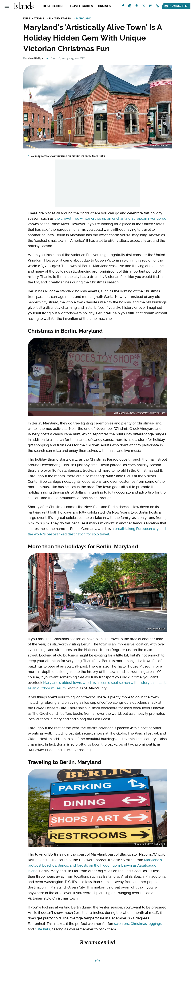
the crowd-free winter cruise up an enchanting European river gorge (110, 218)
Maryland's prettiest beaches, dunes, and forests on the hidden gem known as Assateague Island (95, 865)
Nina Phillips (35, 58)
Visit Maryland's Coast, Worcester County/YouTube (139, 413)
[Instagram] (130, 7)
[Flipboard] (150, 7)
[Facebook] (123, 7)
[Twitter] (143, 7)
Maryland (83, 18)
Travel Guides (81, 6)
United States (60, 18)
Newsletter (176, 6)
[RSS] (157, 7)
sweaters (121, 924)
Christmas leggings (146, 924)
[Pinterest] (137, 7)
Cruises (104, 6)
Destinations (53, 6)
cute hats (42, 929)
